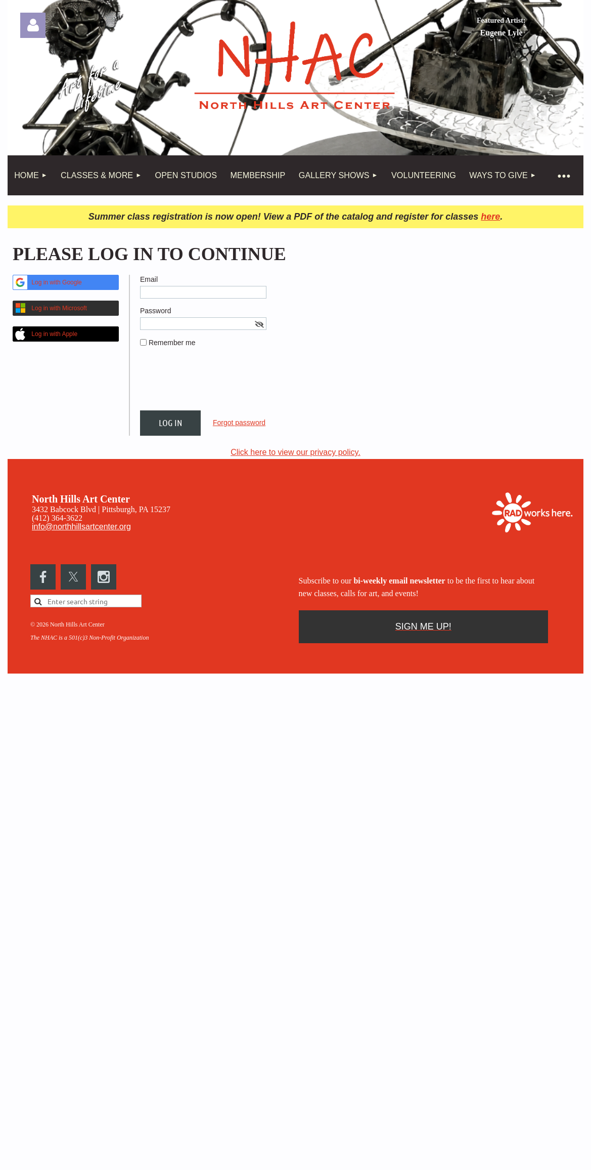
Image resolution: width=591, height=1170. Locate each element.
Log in (33, 25)
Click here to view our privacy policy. (295, 452)
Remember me (172, 343)
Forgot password (239, 423)
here (490, 217)
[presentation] (217, 383)
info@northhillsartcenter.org (81, 526)
